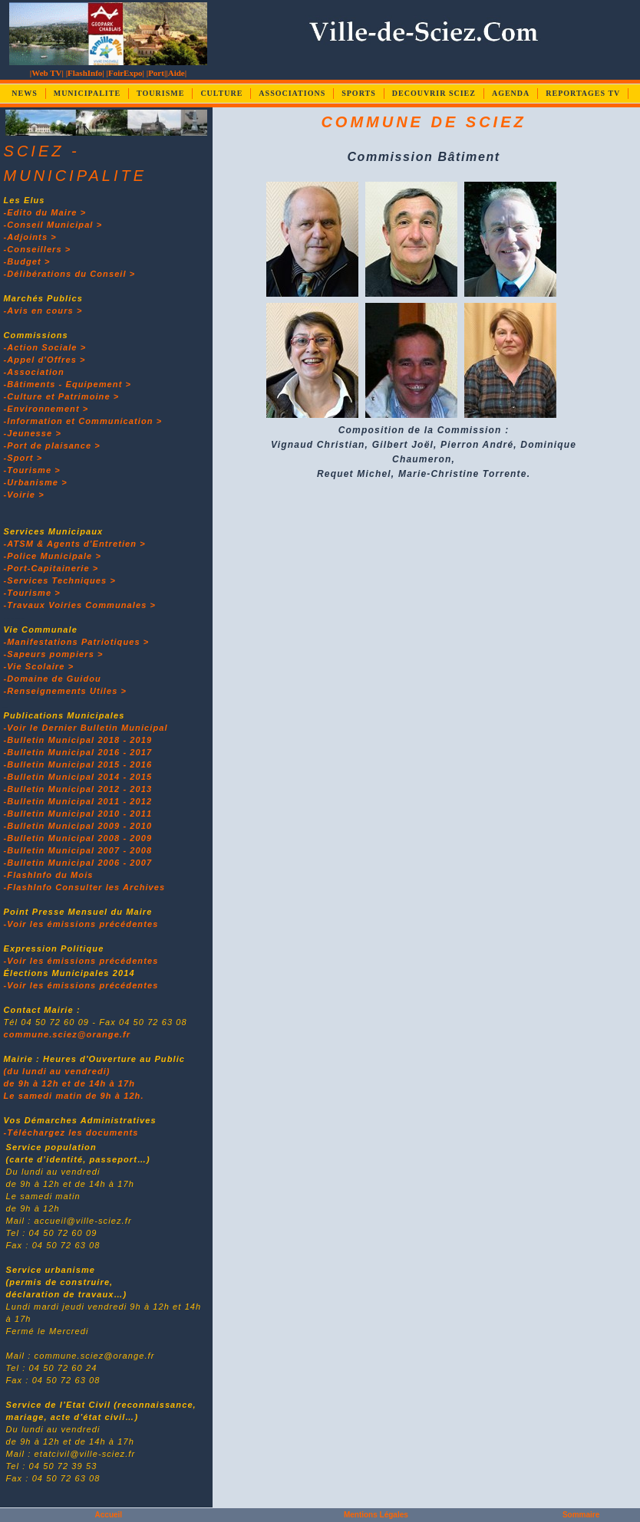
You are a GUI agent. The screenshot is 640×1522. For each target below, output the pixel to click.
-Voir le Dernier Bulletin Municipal (86, 727)
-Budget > (27, 261)
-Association (34, 371)
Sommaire (580, 1514)
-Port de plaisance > (52, 445)
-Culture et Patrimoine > (62, 396)
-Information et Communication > (83, 421)
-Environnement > (46, 408)
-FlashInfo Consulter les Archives (85, 887)
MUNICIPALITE (87, 93)
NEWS (24, 93)
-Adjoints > (30, 237)
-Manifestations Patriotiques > (77, 641)
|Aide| (176, 72)
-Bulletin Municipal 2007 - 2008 (78, 850)
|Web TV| (47, 72)
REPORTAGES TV (583, 93)
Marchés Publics (43, 298)
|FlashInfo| (85, 72)
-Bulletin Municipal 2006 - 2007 (78, 862)
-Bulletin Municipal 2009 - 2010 (78, 825)
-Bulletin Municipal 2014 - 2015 (78, 776)
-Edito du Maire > (45, 212)
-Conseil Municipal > (53, 224)
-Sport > (23, 457)
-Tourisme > (32, 470)
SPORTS (358, 93)
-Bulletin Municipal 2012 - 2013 (78, 789)
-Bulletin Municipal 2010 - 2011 (78, 813)
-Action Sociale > (45, 347)
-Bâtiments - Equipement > (68, 384)
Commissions (36, 335)
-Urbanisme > (36, 482)
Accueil (109, 1514)
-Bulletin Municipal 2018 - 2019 (78, 740)
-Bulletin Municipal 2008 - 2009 (78, 838)
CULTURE (221, 93)
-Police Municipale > (52, 555)
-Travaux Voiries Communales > (80, 605)
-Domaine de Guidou (52, 678)
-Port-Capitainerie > (51, 568)
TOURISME (160, 93)
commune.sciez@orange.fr (67, 1034)
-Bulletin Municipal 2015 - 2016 (78, 764)
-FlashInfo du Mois (49, 874)
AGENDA (510, 93)
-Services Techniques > (60, 580)
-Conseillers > (37, 249)
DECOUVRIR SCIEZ (434, 93)
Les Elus (24, 200)
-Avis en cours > (43, 310)
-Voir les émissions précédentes (81, 924)
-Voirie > (24, 494)
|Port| (157, 72)
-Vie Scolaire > (39, 666)
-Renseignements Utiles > (65, 690)
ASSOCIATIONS (292, 93)
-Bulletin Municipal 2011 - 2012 (78, 801)
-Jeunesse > (32, 433)
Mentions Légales (376, 1514)
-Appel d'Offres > (45, 359)
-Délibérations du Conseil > (70, 273)
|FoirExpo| (125, 72)
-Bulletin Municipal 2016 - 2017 (78, 752)
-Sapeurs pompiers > (54, 654)
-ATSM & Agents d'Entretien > (75, 543)
